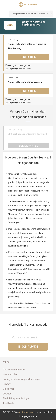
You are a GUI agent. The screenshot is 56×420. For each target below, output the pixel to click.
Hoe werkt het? (11, 374)
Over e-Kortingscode (14, 369)
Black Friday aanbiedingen (16, 398)
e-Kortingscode (27, 412)
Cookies (7, 393)
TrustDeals (8, 403)
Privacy (7, 384)
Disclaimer (8, 388)
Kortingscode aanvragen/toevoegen (21, 379)
